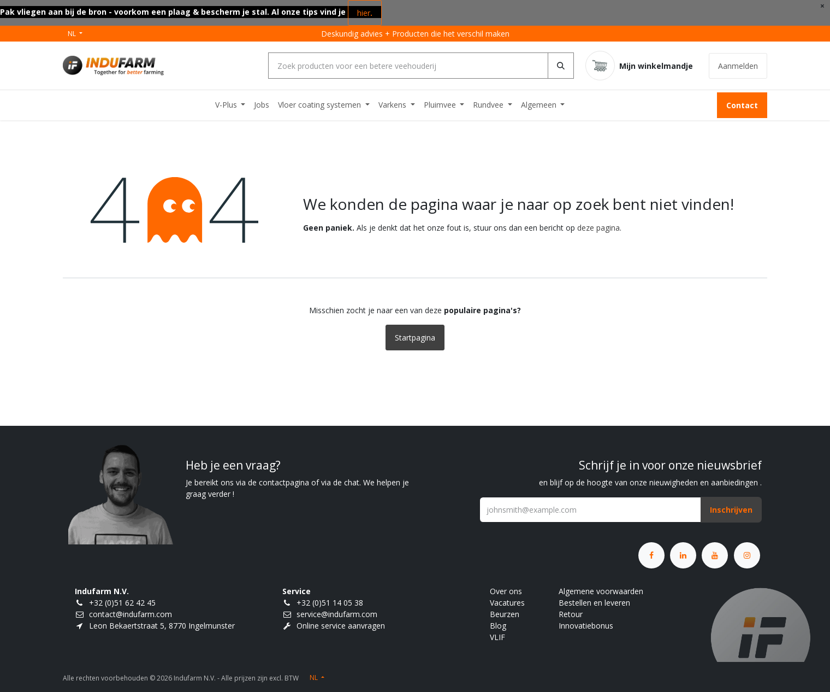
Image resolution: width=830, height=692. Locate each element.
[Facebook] (651, 555)
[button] (731, 510)
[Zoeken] (561, 65)
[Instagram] (747, 555)
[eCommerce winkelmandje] (639, 65)
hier (364, 13)
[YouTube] (715, 555)
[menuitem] (230, 105)
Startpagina (415, 337)
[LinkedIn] (683, 555)
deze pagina (598, 227)
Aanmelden (738, 66)
